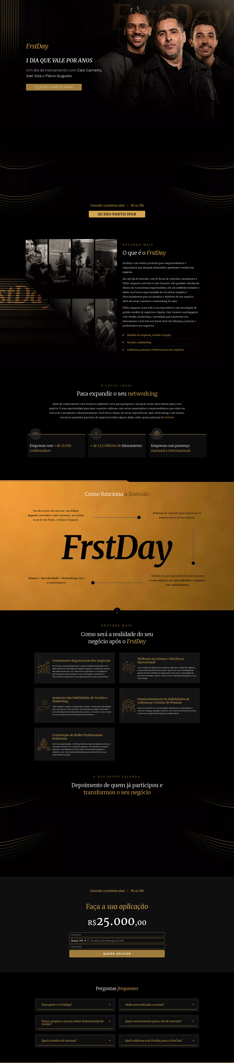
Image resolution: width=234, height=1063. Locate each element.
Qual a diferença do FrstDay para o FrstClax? (153, 1040)
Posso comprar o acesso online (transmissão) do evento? (73, 1022)
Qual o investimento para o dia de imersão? (153, 1021)
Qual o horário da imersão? (59, 1040)
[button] (75, 1004)
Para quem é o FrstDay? (57, 1004)
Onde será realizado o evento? (144, 1004)
